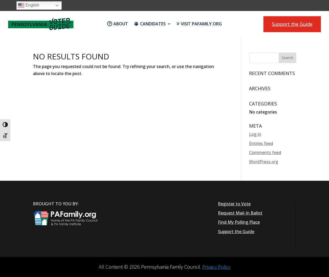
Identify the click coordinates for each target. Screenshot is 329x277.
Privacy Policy (216, 267)
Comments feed (265, 152)
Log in (255, 134)
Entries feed (261, 143)
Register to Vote (234, 204)
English (28, 5)
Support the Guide (292, 24)
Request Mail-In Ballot (240, 213)
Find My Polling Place (239, 222)
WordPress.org (263, 162)
